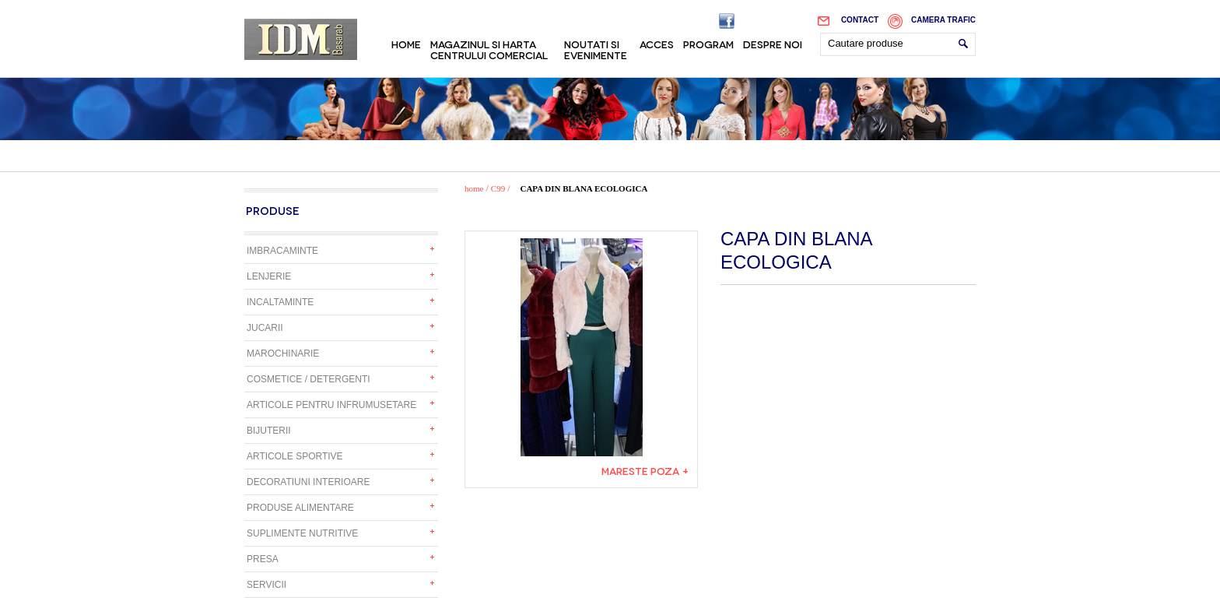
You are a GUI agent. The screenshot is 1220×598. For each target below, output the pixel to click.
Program (708, 43)
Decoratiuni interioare (308, 482)
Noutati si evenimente (595, 49)
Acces (657, 43)
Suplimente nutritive (302, 533)
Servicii (266, 584)
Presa (263, 559)
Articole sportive (295, 456)
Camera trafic (943, 20)
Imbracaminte (282, 250)
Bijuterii (269, 430)
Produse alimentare (300, 507)
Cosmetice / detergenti (308, 379)
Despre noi (772, 43)
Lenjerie (269, 276)
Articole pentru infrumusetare (331, 404)
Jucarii (265, 327)
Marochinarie (283, 353)
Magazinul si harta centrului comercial (489, 49)
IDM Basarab (300, 39)
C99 (498, 188)
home (474, 188)
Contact (859, 20)
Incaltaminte (280, 302)
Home (406, 43)
